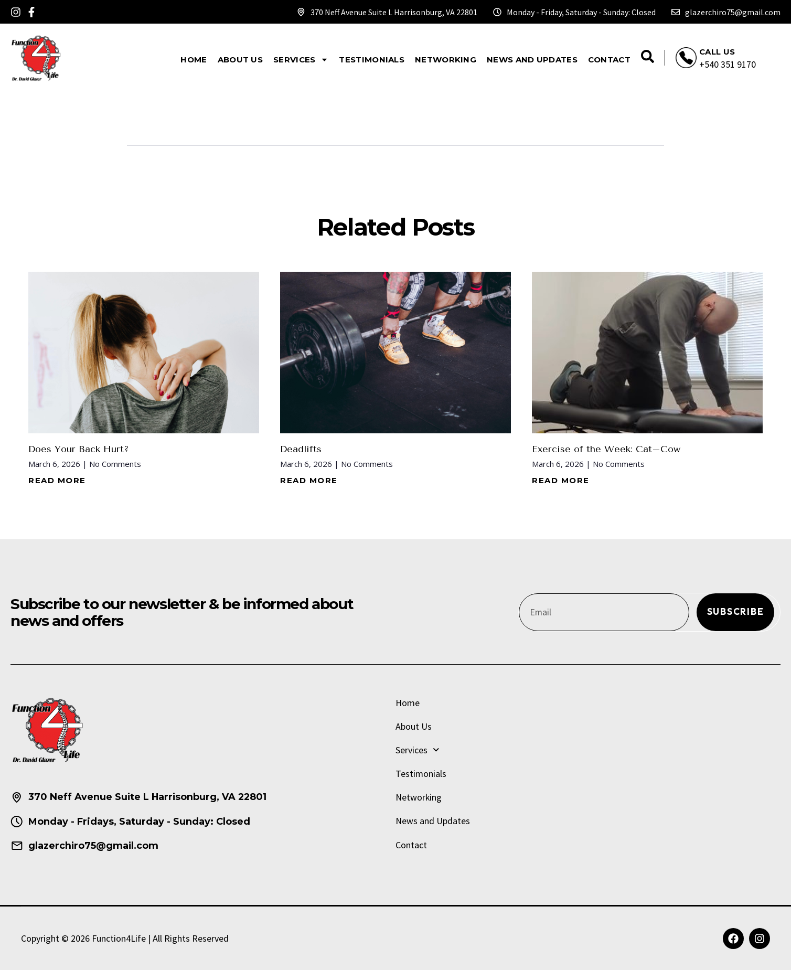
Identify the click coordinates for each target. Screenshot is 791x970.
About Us (240, 60)
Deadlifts (301, 449)
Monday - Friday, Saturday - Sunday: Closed (581, 12)
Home (193, 60)
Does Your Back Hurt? (79, 449)
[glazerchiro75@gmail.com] (675, 12)
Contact (609, 60)
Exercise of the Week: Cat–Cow (606, 449)
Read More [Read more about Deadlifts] (309, 480)
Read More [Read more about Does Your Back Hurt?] (57, 480)
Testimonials (371, 60)
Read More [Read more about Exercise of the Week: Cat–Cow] (561, 480)
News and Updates (532, 60)
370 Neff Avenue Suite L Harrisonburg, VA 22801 (394, 12)
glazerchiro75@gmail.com (733, 12)
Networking (445, 60)
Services (300, 59)
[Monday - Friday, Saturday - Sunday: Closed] (497, 12)
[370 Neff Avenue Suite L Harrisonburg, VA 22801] (301, 12)
